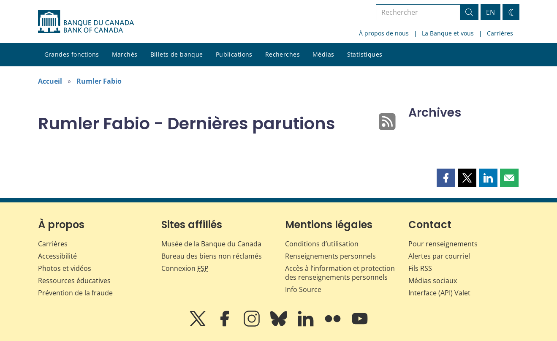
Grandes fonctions (71, 54)
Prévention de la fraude (75, 292)
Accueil (50, 81)
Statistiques (365, 54)
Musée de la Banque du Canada (211, 243)
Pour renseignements (443, 243)
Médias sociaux (432, 280)
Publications (234, 54)
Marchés (125, 54)
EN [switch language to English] (490, 12)
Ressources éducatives (74, 280)
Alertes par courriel (439, 256)
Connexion (185, 268)
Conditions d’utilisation (322, 243)
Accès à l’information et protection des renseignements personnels (340, 273)
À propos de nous (384, 33)
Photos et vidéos (64, 268)
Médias (323, 54)
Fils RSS (420, 268)
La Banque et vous (448, 33)
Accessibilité (57, 256)
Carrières (500, 33)
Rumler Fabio (99, 81)
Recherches (282, 54)
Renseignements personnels (330, 256)
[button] (446, 178)
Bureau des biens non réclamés (211, 256)
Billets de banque (176, 54)
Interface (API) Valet (439, 292)
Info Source (303, 289)
